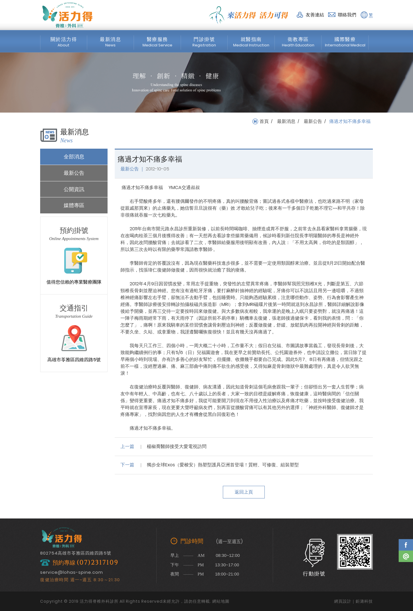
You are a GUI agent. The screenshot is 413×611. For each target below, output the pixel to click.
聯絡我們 (347, 14)
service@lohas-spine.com (71, 572)
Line (406, 556)
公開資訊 (74, 189)
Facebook (406, 545)
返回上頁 (244, 492)
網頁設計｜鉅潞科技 (353, 601)
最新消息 (286, 121)
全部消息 (74, 156)
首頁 (264, 121)
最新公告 (313, 121)
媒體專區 (74, 205)
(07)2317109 (97, 563)
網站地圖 (220, 601)
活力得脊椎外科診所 (67, 15)
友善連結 (315, 14)
